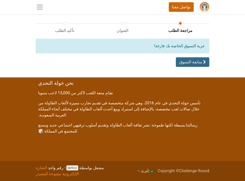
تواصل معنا (181, 7)
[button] (192, 62)
